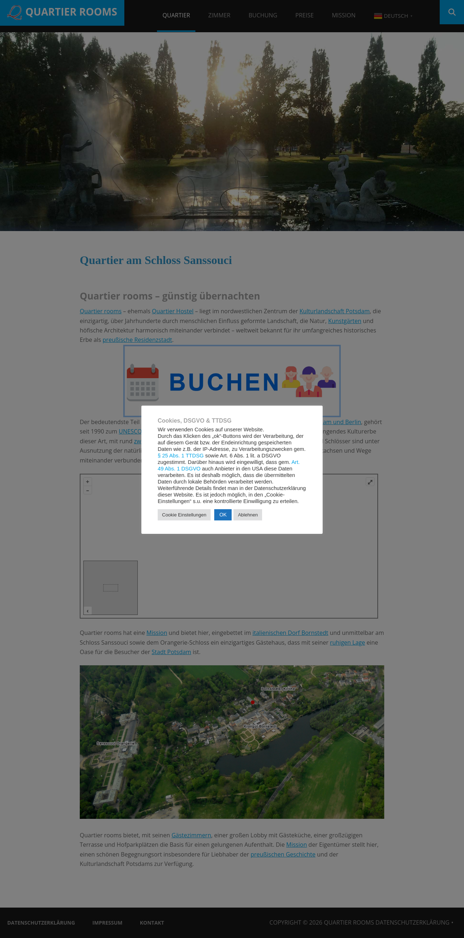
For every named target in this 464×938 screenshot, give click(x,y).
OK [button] (223, 515)
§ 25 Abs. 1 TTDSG (181, 455)
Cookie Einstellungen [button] (184, 515)
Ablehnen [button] (248, 515)
